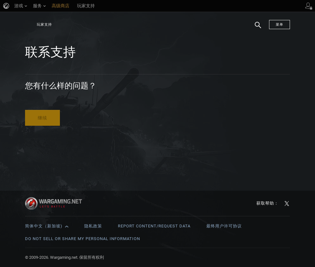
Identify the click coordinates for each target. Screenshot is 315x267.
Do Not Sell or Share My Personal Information (82, 238)
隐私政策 (93, 226)
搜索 (255, 28)
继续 (42, 117)
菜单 (279, 24)
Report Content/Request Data (154, 226)
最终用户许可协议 (224, 226)
